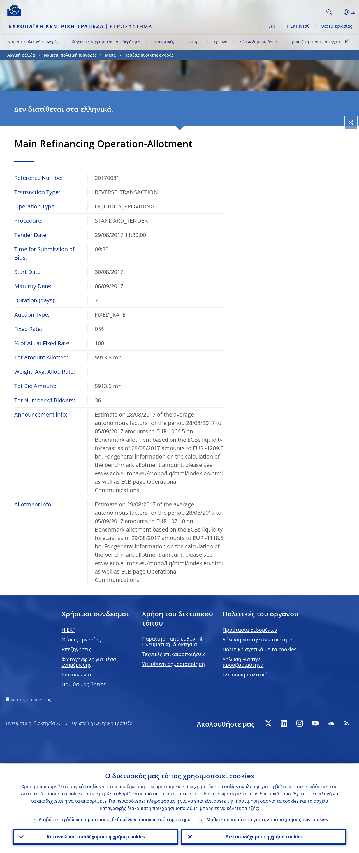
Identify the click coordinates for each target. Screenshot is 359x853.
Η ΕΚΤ (270, 26)
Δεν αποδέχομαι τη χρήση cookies (263, 836)
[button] (338, 12)
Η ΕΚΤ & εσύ (298, 26)
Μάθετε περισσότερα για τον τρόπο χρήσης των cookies (267, 819)
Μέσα (110, 55)
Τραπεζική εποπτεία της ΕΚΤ (320, 41)
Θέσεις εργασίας (336, 26)
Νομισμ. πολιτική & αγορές (33, 41)
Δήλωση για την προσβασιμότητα (243, 662)
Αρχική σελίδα (21, 55)
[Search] (296, 11)
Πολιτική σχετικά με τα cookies (260, 649)
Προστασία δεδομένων (250, 629)
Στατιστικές (163, 41)
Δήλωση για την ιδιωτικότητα (258, 639)
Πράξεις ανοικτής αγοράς (148, 55)
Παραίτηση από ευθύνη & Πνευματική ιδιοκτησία (172, 641)
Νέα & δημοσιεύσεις (258, 41)
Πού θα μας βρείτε (84, 684)
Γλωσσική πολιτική (245, 674)
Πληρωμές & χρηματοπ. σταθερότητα (105, 41)
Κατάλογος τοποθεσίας (31, 699)
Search (329, 12)
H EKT (68, 629)
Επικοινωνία (76, 674)
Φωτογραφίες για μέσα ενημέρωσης (89, 662)
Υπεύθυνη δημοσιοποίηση (173, 664)
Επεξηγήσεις (76, 649)
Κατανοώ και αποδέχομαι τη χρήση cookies (95, 836)
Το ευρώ (193, 41)
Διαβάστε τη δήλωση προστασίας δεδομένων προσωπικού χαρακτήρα (115, 819)
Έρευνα (221, 41)
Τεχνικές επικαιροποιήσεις (174, 654)
